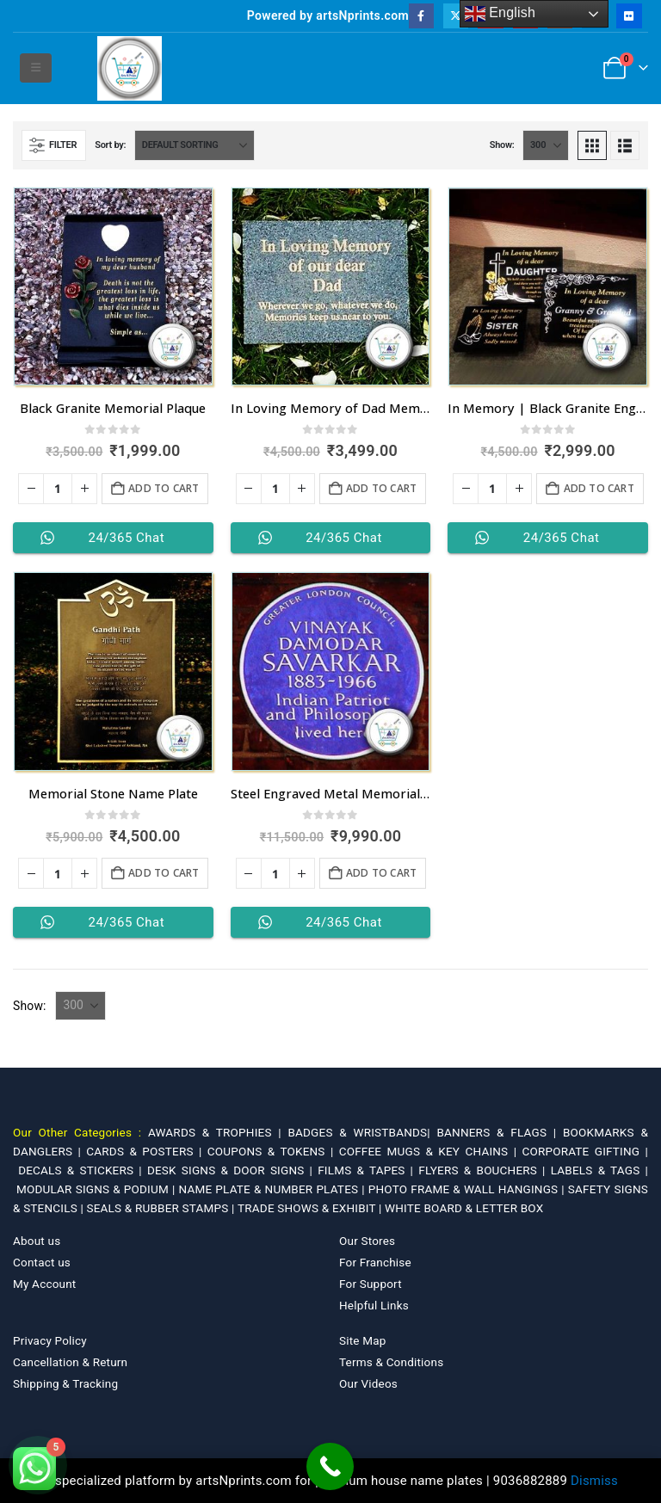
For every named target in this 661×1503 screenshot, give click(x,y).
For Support (370, 1283)
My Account (44, 1283)
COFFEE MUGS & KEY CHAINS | (430, 1151)
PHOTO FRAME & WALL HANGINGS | (468, 1189)
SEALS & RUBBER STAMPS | (162, 1208)
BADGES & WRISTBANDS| (361, 1132)
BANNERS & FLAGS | (499, 1132)
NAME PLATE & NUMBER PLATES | (273, 1189)
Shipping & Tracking (65, 1383)
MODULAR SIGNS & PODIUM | (97, 1189)
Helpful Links (374, 1305)
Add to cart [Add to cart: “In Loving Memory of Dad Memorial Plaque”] (381, 488)
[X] (455, 15)
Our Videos (368, 1383)
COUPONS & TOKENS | (273, 1151)
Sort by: (110, 145)
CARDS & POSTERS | (146, 1151)
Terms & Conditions (391, 1362)
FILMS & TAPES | (368, 1170)
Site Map (362, 1340)
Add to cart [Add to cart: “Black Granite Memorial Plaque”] (163, 488)
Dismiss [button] (594, 1480)
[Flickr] (628, 15)
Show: (502, 145)
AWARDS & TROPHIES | (214, 1132)
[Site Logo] (129, 68)
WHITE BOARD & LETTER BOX (464, 1208)
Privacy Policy (50, 1340)
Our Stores (367, 1240)
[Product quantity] (57, 488)
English (500, 13)
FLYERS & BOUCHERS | (484, 1170)
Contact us (42, 1262)
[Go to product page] (113, 287)
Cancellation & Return (70, 1362)
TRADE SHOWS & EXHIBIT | (311, 1208)
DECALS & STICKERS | (82, 1170)
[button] (36, 68)
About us (36, 1240)
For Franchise (375, 1262)
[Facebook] (421, 15)
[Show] (545, 145)
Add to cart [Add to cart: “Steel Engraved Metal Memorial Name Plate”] (381, 872)
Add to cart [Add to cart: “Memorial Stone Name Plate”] (163, 872)
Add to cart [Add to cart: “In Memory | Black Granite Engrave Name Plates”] (599, 488)
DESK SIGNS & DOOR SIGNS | (232, 1170)
